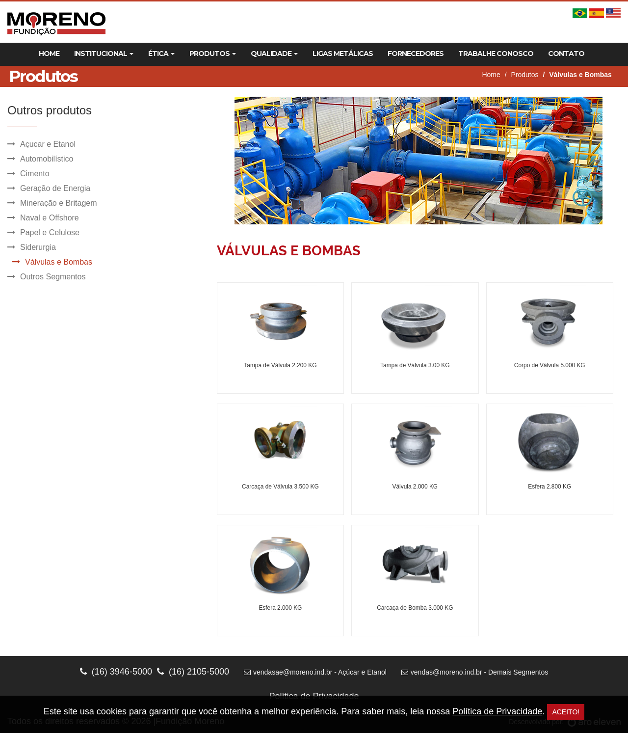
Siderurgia (38, 247)
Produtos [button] (212, 53)
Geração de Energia (55, 188)
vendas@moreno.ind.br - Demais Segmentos (474, 672)
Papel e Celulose (49, 232)
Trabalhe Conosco (495, 53)
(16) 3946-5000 (116, 672)
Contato (566, 53)
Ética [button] (161, 53)
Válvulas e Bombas (58, 262)
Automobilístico (47, 159)
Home (49, 53)
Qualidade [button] (274, 53)
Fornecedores (416, 53)
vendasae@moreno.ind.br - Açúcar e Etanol (315, 672)
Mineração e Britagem (58, 203)
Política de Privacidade (497, 711)
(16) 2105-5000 (193, 672)
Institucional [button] (103, 53)
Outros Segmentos (52, 276)
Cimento (35, 173)
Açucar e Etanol (48, 144)
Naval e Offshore (49, 218)
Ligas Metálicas (343, 53)
